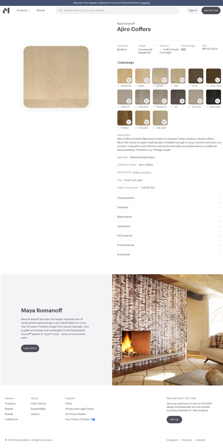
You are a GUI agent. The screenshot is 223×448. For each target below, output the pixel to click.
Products (22, 10)
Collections (11, 419)
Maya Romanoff (126, 24)
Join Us (174, 419)
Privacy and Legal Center (79, 409)
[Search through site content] (119, 10)
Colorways (126, 62)
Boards (9, 414)
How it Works (38, 403)
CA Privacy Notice (75, 414)
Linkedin (200, 440)
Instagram (172, 440)
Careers (35, 414)
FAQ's (68, 403)
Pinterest (187, 440)
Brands (41, 10)
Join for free (211, 10)
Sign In (193, 10)
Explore (145, 3)
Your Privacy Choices (80, 419)
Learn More (30, 348)
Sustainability (38, 409)
